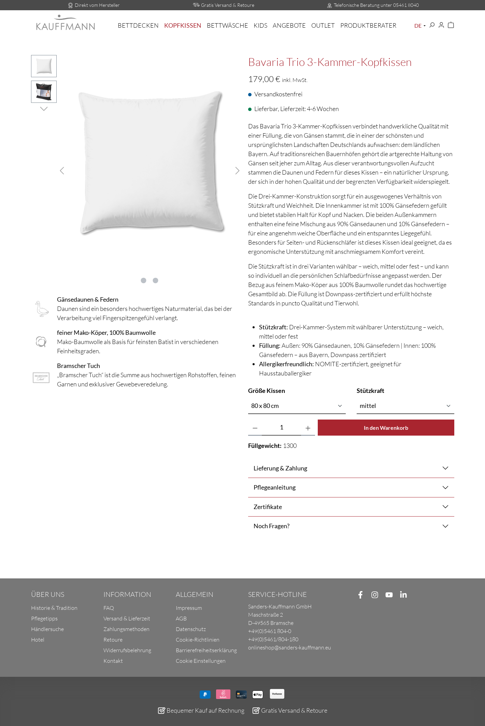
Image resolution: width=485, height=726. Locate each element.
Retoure (113, 639)
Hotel (37, 639)
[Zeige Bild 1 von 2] (143, 280)
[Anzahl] (281, 428)
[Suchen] (431, 25)
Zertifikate (268, 506)
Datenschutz (191, 629)
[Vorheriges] (62, 170)
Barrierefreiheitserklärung (206, 650)
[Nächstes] (237, 170)
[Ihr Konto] (441, 25)
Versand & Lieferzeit (126, 618)
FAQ (108, 607)
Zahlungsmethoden (126, 629)
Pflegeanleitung (275, 487)
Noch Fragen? (271, 526)
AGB (181, 618)
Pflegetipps (44, 618)
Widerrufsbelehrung (127, 650)
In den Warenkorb (386, 427)
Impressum (189, 607)
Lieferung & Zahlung (280, 468)
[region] (134, 169)
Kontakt (113, 660)
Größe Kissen (266, 390)
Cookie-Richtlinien (197, 639)
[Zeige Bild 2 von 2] (155, 280)
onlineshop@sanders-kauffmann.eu (289, 647)
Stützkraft (370, 390)
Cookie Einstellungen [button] (201, 660)
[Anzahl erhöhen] (308, 428)
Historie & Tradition (54, 607)
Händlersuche (47, 629)
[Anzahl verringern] (255, 428)
